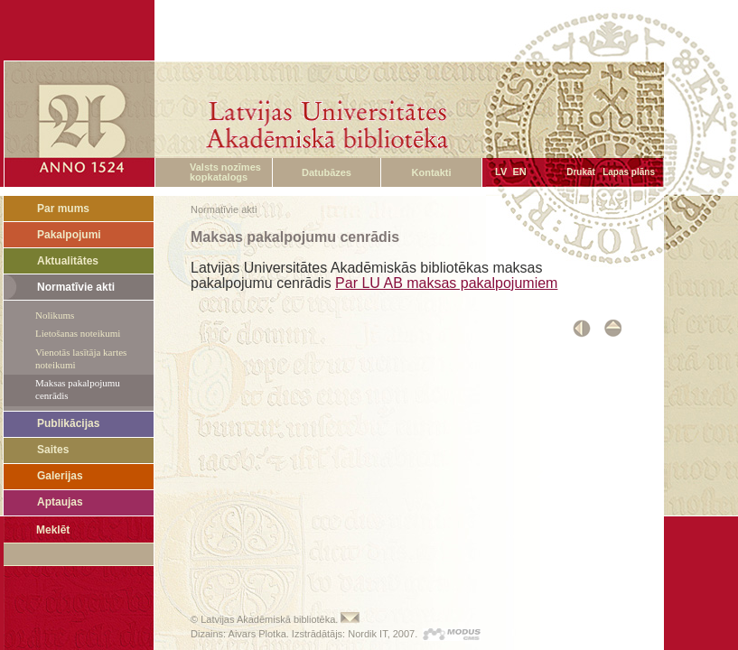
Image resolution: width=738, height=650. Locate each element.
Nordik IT (367, 633)
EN (519, 171)
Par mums (63, 208)
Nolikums (54, 315)
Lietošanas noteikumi (77, 333)
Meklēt (53, 530)
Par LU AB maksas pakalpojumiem (446, 283)
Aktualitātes (67, 261)
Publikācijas (68, 423)
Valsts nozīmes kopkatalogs (225, 172)
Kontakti (432, 172)
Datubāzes (326, 172)
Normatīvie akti (76, 287)
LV (501, 171)
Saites (53, 449)
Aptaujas (60, 502)
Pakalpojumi (69, 234)
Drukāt (580, 172)
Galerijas (60, 475)
